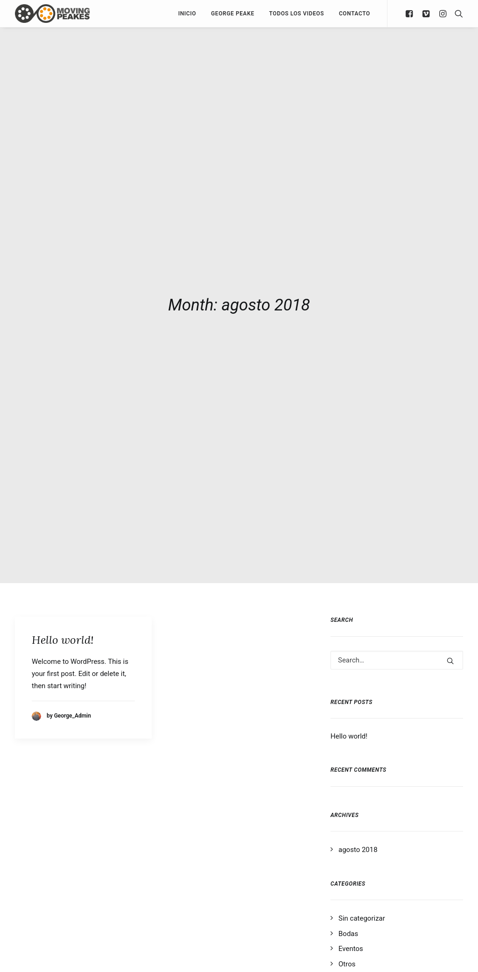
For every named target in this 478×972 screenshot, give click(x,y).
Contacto (354, 13)
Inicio (187, 13)
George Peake (232, 13)
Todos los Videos (296, 13)
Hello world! (63, 634)
